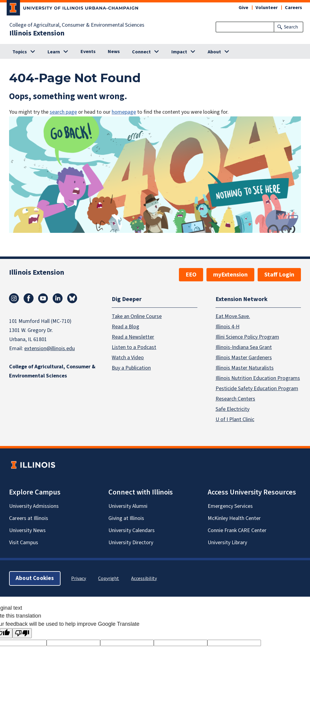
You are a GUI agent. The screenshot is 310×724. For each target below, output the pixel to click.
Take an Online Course (137, 316)
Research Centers (235, 399)
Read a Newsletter (133, 337)
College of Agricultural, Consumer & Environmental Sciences (76, 25)
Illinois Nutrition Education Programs (258, 378)
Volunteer (267, 7)
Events (88, 51)
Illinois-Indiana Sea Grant (244, 347)
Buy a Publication (131, 368)
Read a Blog (125, 326)
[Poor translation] (22, 633)
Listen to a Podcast (134, 347)
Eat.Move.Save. (233, 316)
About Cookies (35, 578)
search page (63, 112)
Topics (19, 52)
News (114, 51)
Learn (54, 52)
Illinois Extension (36, 33)
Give (243, 7)
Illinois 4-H (227, 326)
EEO (191, 274)
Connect (141, 52)
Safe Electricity (232, 409)
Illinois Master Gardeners (244, 357)
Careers (293, 7)
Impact (179, 52)
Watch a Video (128, 357)
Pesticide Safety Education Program (257, 388)
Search (291, 27)
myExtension (230, 274)
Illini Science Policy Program (247, 337)
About (214, 52)
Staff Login (279, 274)
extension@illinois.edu (49, 348)
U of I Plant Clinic (235, 419)
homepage (124, 112)
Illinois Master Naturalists (245, 368)
